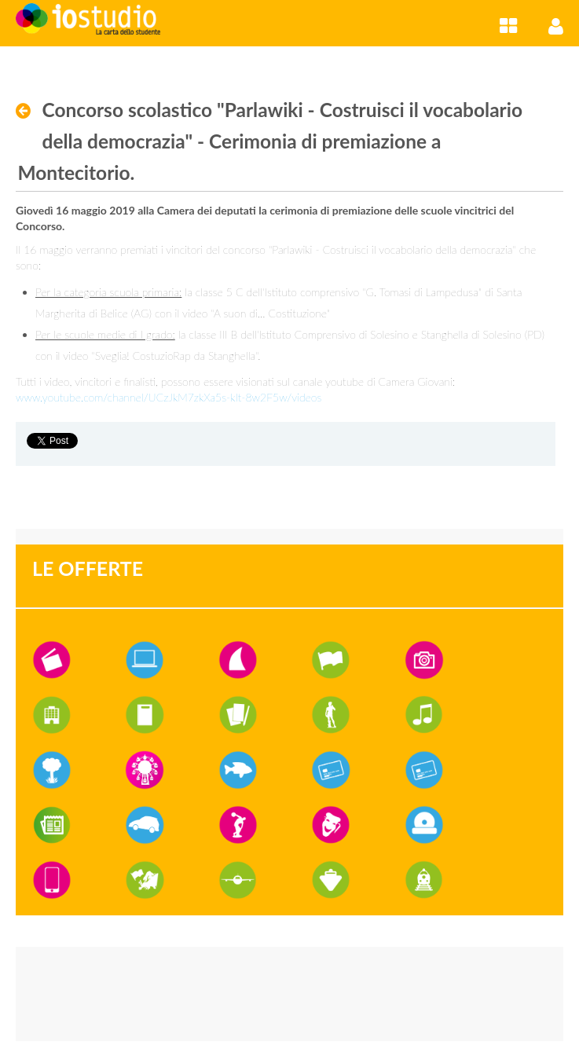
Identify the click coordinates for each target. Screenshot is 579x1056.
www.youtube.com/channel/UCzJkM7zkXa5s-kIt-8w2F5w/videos (168, 397)
